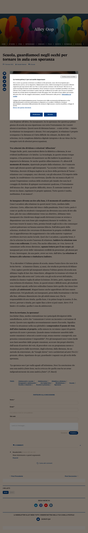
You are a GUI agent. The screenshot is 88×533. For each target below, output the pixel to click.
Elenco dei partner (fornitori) (22, 108)
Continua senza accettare (69, 77)
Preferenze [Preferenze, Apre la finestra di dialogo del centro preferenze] (36, 114)
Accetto (50, 114)
